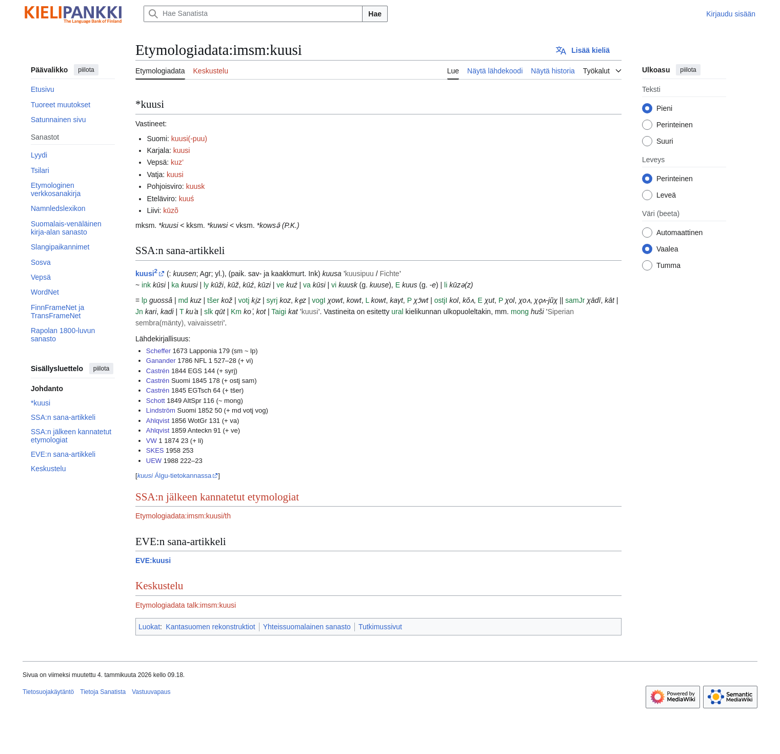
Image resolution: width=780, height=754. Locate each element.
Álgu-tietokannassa (174, 475)
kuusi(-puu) (189, 138)
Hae (375, 14)
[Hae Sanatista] (253, 14)
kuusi (181, 150)
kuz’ (177, 162)
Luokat (149, 627)
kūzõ (170, 210)
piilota (86, 69)
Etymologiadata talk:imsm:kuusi (185, 605)
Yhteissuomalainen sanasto (307, 627)
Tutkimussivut (380, 627)
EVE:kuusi (153, 560)
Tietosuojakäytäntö (48, 691)
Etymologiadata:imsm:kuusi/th (183, 516)
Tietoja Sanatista (103, 691)
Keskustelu (159, 585)
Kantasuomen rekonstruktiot (210, 627)
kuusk (195, 186)
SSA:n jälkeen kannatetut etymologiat (217, 497)
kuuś (186, 199)
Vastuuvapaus (151, 691)
